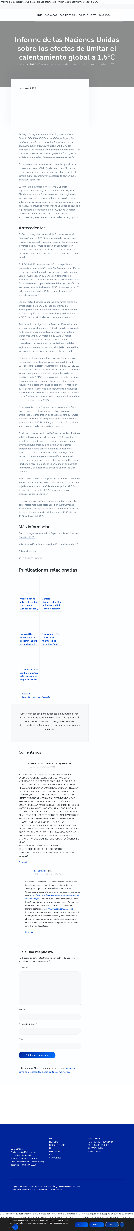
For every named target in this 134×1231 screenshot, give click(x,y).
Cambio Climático (29, 697)
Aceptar (79, 1223)
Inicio (22, 64)
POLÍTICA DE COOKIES (98, 1145)
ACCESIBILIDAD (95, 1148)
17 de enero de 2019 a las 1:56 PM (47, 874)
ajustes (18, 1227)
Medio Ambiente (43, 697)
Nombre (23, 1009)
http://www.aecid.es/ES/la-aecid (58, 908)
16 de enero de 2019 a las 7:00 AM (41, 767)
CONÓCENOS (55, 1158)
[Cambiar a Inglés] (120, 15)
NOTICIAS (53, 1142)
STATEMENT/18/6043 (31, 558)
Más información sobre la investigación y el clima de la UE (49, 544)
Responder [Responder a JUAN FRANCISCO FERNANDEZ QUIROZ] (24, 862)
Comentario (24, 967)
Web (21, 1039)
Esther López (41, 870)
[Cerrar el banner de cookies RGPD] (122, 1223)
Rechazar (95, 1223)
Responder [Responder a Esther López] (30, 932)
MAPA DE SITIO (95, 1151)
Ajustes (111, 1223)
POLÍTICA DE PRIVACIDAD (100, 1142)
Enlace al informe (28, 551)
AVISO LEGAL (94, 1138)
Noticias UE (31, 64)
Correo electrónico (28, 1024)
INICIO (52, 1138)
